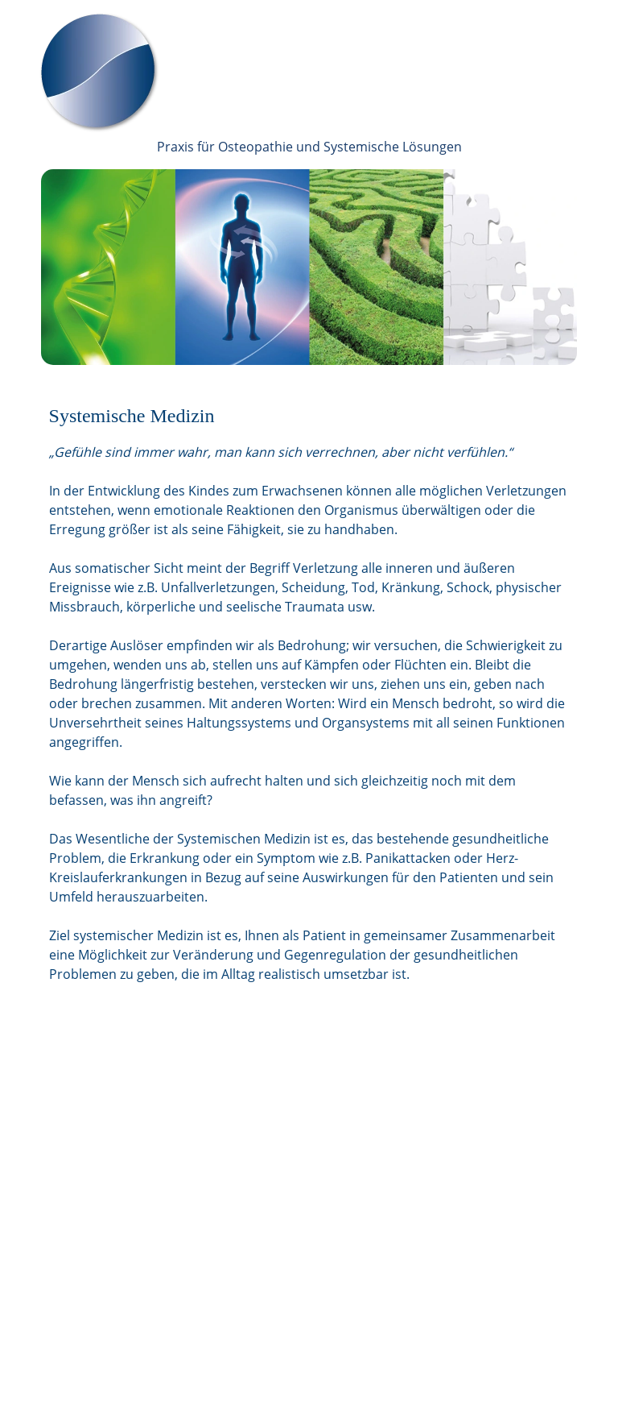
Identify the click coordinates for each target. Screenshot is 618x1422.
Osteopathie (250, 1152)
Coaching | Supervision (276, 1249)
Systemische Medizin (270, 1210)
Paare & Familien (260, 1191)
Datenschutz (250, 1365)
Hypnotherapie (257, 1229)
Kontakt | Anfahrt (263, 1287)
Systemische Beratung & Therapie (300, 1171)
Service (237, 1268)
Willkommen (250, 1113)
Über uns (242, 1133)
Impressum (247, 1345)
